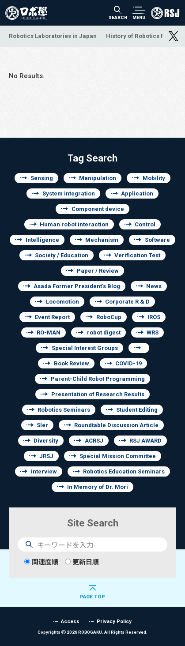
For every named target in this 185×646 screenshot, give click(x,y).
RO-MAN (48, 332)
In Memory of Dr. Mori (97, 487)
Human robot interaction (74, 224)
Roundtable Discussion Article (116, 425)
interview (44, 471)
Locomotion (62, 301)
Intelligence (42, 240)
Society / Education (61, 255)
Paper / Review (98, 271)
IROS (153, 317)
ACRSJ (94, 440)
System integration (68, 193)
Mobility (154, 178)
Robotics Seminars (64, 410)
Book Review (71, 363)
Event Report (52, 317)
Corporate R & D (127, 301)
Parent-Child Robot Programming (98, 379)
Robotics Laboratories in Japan (53, 36)
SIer (42, 425)
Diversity (46, 440)
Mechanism (101, 240)
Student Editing (137, 410)
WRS (153, 332)
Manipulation (97, 178)
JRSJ (46, 456)
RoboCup (108, 317)
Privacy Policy (114, 621)
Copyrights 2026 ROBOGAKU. (92, 632)
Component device (98, 209)
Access (70, 621)
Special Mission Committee (117, 456)
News (154, 286)
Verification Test (137, 255)
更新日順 (82, 562)
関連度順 (41, 562)
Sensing (41, 178)
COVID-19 (128, 363)
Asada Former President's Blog (77, 286)
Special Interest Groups (85, 348)
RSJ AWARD (145, 440)
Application (137, 193)
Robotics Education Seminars (124, 471)
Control (145, 224)
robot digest (104, 332)
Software (157, 240)
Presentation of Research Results (97, 394)
